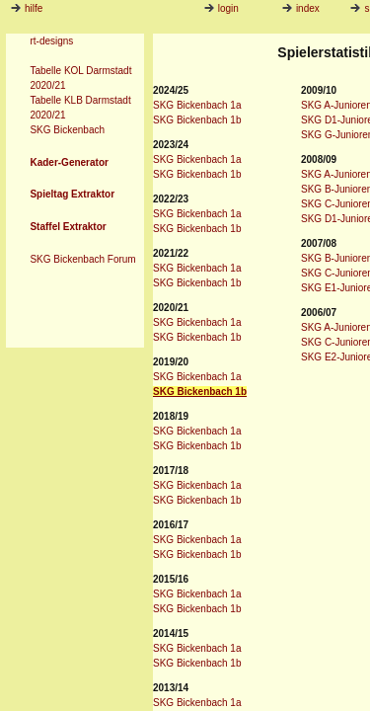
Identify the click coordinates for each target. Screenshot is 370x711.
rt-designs (51, 41)
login (221, 8)
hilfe (33, 8)
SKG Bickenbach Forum (82, 259)
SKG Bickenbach (67, 129)
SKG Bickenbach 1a (197, 105)
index (301, 8)
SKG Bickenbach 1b (197, 120)
